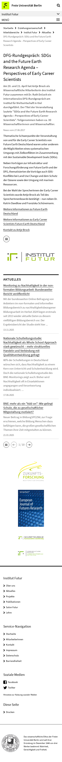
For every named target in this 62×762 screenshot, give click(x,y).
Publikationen (13, 601)
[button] (6, 444)
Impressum (11, 650)
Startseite (8, 28)
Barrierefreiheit (13, 661)
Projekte (10, 596)
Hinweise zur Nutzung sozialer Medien (20, 694)
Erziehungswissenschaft (30, 28)
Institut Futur (30, 32)
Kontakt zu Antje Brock (16, 230)
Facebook (13, 682)
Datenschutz (12, 655)
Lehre (9, 612)
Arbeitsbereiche (11, 32)
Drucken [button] (10, 712)
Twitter (11, 687)
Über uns (10, 585)
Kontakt (10, 644)
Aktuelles (46, 32)
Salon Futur (12, 607)
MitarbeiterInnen (14, 639)
